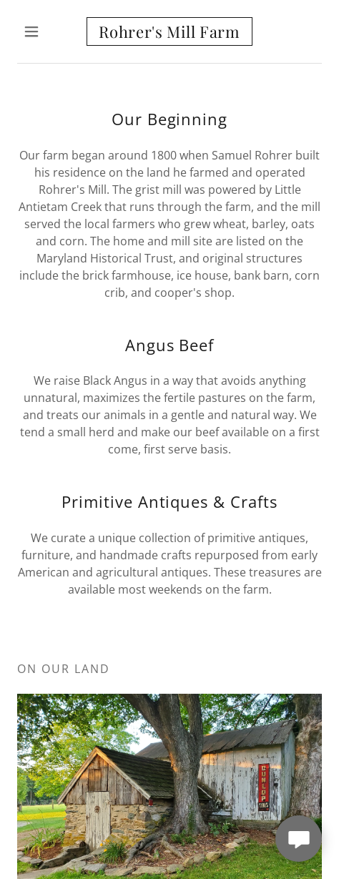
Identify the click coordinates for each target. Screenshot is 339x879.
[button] (40, 31)
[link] (169, 31)
